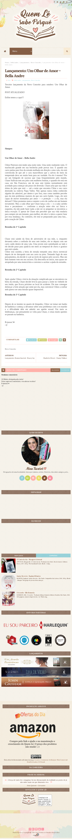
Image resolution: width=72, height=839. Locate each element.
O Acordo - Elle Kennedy (25, 594)
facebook (65, 371)
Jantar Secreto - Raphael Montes (28, 577)
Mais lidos (19, 556)
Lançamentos (24, 63)
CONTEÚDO (53, 556)
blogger (55, 371)
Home (7, 63)
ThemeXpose (17, 833)
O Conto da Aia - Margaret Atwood (29, 560)
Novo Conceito (36, 63)
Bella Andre (14, 63)
